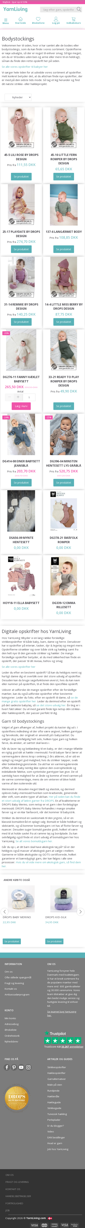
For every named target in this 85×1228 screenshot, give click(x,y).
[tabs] (74, 21)
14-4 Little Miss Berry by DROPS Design (64, 306)
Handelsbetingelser (18, 1196)
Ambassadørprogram (17, 994)
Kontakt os (11, 988)
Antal (20, 391)
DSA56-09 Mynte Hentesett (21, 540)
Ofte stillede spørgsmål (18, 977)
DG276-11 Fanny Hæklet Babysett (21, 379)
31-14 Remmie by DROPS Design (21, 306)
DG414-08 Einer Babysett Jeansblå (21, 463)
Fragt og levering (14, 983)
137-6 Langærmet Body (64, 232)
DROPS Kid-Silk (55, 917)
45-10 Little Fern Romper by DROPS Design (63, 159)
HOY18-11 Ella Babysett (21, 603)
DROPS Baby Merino (17, 917)
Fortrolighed (14, 1203)
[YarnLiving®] (15, 9)
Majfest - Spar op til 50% (15, 2)
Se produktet (11, 941)
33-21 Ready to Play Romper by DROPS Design (64, 381)
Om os (9, 971)
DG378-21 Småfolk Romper (64, 540)
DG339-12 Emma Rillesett (63, 605)
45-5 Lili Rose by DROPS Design (21, 157)
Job (8, 1210)
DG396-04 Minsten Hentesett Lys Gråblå (63, 463)
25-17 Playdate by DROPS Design (21, 234)
